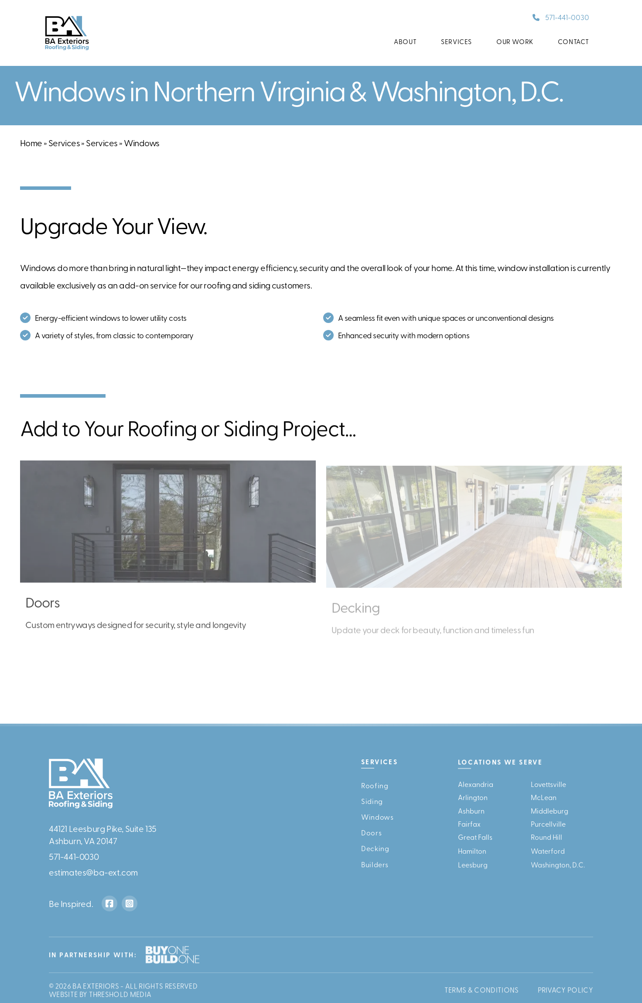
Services (456, 41)
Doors (371, 834)
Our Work (514, 41)
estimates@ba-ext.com (93, 872)
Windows (377, 817)
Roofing (374, 785)
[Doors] (168, 559)
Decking (375, 850)
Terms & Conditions (481, 993)
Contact (573, 41)
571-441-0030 (567, 17)
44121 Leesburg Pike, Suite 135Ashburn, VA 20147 (103, 834)
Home (31, 142)
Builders (375, 867)
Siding (372, 801)
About (405, 41)
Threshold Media (120, 997)
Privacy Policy (565, 993)
